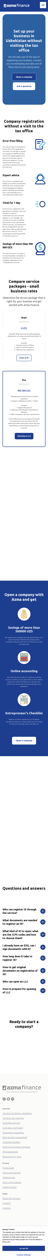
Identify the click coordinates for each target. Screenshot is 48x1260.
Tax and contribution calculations (17, 1113)
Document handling (11, 1142)
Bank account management (15, 1137)
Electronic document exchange (16, 1147)
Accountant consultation (13, 1132)
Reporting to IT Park (12, 1156)
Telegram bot (9, 1177)
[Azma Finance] (8, 1099)
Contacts (6, 1203)
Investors (7, 1208)
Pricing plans (8, 1168)
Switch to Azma (10, 1187)
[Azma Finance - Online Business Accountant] (4, 1099)
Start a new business (12, 1182)
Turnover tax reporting (13, 1118)
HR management (10, 1152)
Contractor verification (13, 1128)
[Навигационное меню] (43, 5)
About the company (11, 1198)
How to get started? (12, 1172)
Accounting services (11, 1123)
